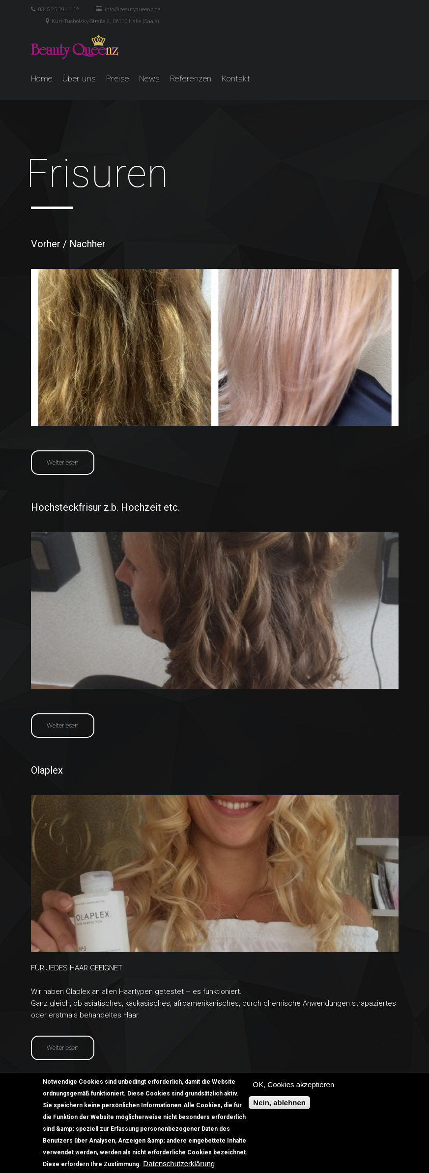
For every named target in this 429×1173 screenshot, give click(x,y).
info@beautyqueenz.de (132, 9)
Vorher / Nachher (68, 244)
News (149, 78)
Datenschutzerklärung (179, 1165)
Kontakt (236, 78)
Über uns (79, 78)
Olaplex (47, 770)
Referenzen (191, 78)
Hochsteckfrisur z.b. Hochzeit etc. (105, 507)
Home (42, 78)
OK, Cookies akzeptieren (293, 1086)
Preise (117, 78)
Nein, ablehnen (279, 1104)
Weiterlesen (70, 462)
